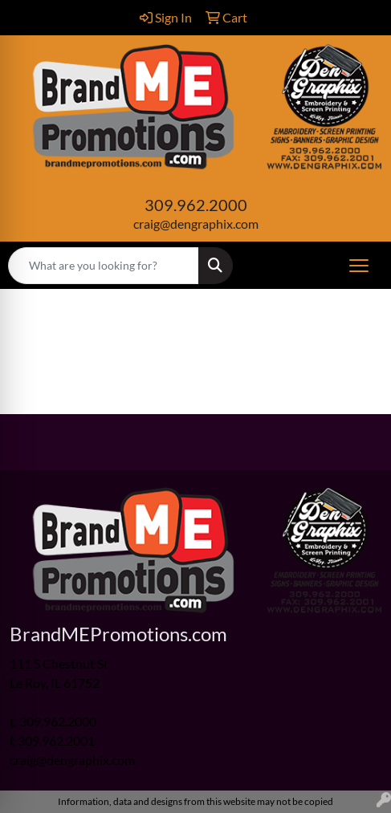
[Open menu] (359, 266)
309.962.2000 (196, 204)
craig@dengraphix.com (196, 223)
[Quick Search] (103, 265)
